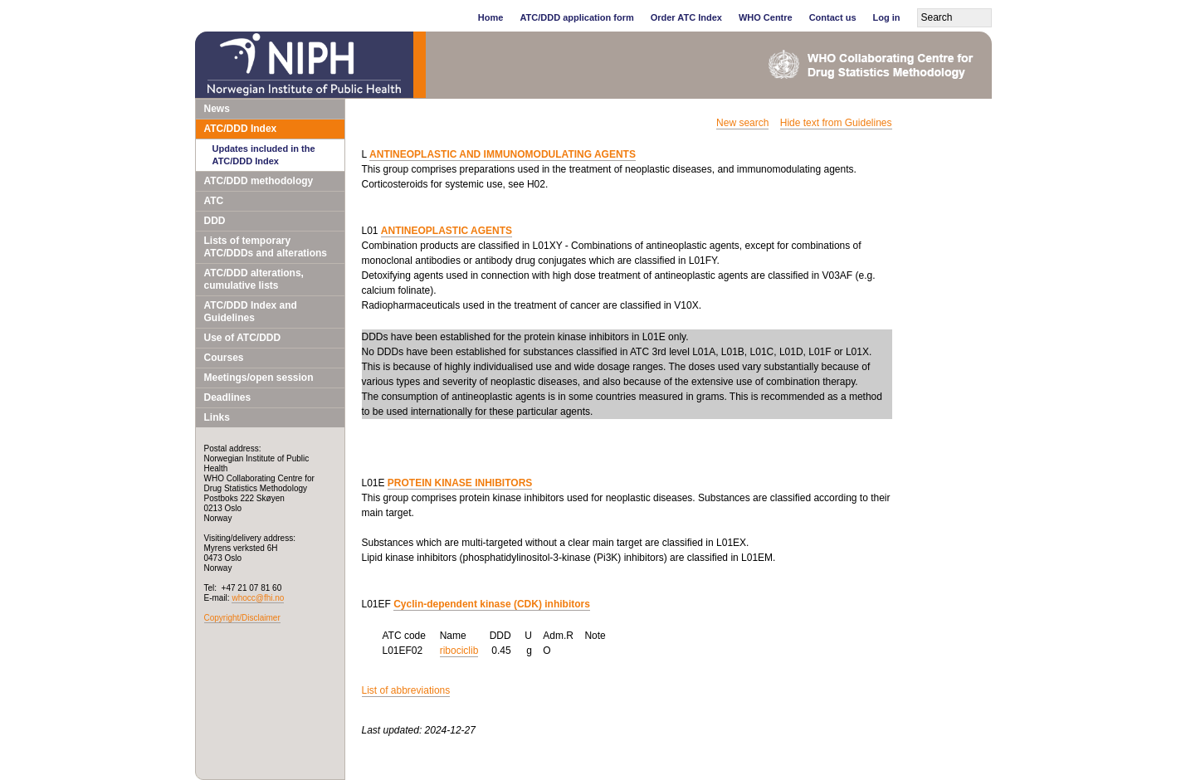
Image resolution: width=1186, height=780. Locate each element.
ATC (214, 201)
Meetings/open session (259, 377)
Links (217, 417)
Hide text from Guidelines (836, 123)
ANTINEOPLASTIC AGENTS (446, 230)
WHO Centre (766, 17)
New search (742, 123)
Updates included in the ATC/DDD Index (263, 155)
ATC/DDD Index (240, 128)
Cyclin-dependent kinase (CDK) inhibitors (491, 604)
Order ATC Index (686, 17)
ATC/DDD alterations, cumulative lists (254, 279)
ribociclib (459, 650)
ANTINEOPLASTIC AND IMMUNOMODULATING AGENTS (502, 154)
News (217, 109)
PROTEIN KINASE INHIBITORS (460, 483)
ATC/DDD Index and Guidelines (250, 312)
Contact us (833, 17)
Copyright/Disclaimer (242, 617)
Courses (224, 357)
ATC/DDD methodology (259, 181)
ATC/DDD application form (576, 17)
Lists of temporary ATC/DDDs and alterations (265, 247)
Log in (886, 17)
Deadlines (227, 397)
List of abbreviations (406, 690)
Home (491, 17)
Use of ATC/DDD (242, 338)
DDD (215, 221)
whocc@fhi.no (258, 597)
